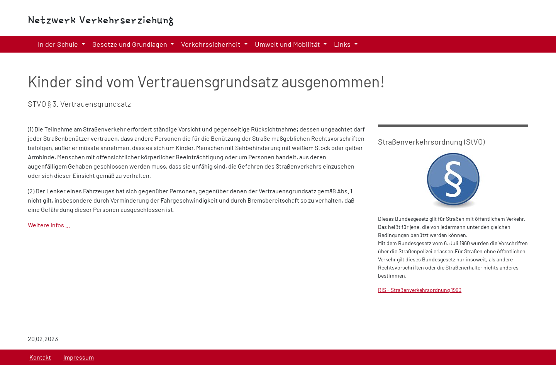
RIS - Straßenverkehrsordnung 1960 (419, 290)
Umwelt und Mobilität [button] (288, 44)
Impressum (78, 357)
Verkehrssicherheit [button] (211, 44)
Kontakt (40, 357)
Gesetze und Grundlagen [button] (130, 44)
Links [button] (343, 44)
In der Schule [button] (59, 44)
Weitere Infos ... (49, 225)
